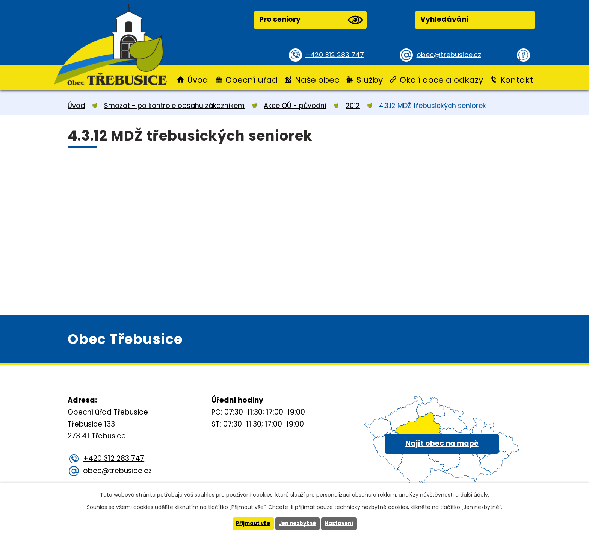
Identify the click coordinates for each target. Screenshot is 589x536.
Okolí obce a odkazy (441, 80)
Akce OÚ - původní (295, 105)
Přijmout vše (251, 523)
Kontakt (516, 80)
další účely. (474, 494)
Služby (369, 80)
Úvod (197, 80)
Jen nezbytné (297, 523)
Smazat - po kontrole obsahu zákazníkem (174, 105)
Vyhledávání (444, 19)
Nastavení (341, 523)
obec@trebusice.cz (450, 54)
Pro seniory (311, 20)
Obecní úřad (251, 80)
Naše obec (317, 80)
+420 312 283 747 (336, 54)
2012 (353, 105)
